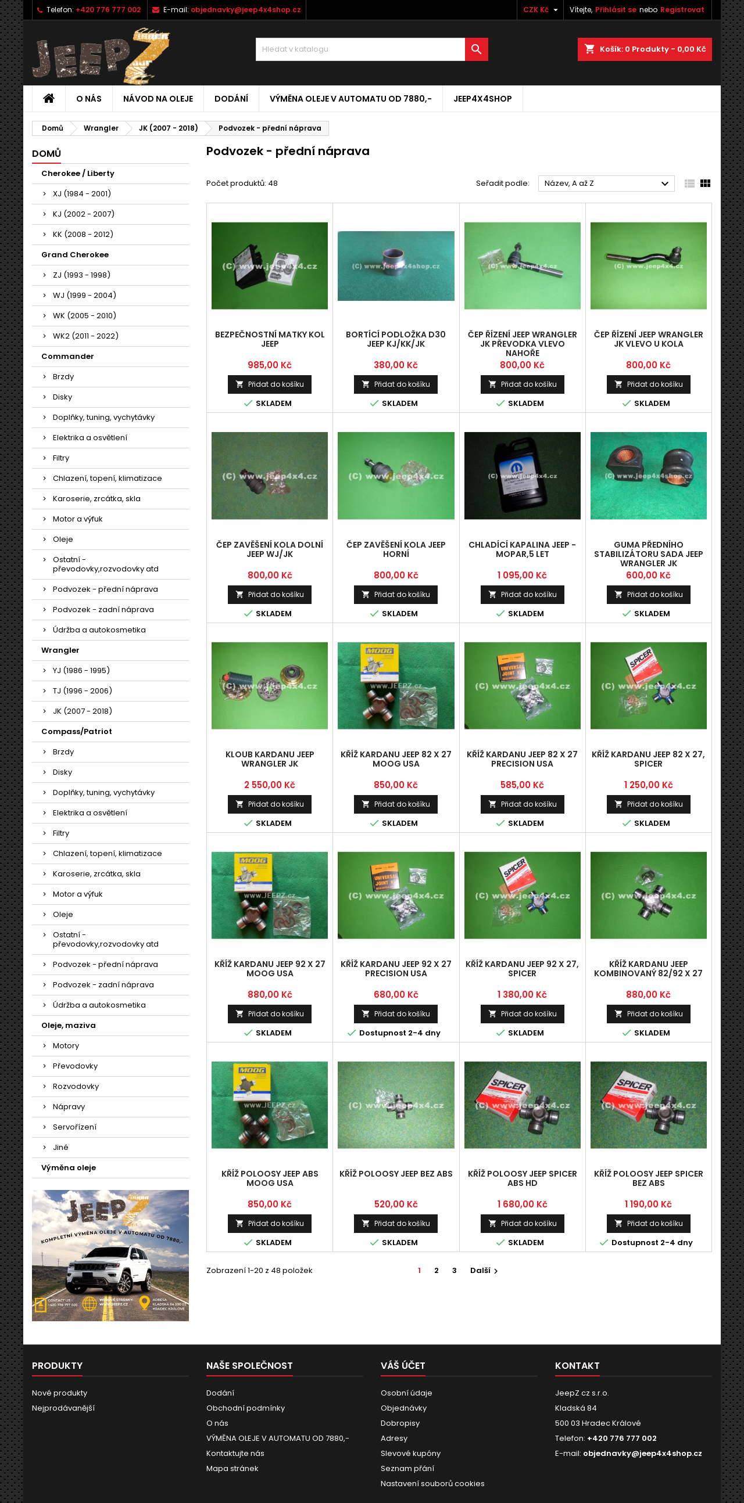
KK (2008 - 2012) (83, 234)
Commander (67, 356)
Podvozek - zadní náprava (103, 609)
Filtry (61, 457)
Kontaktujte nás (235, 1453)
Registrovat (682, 10)
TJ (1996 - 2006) (82, 690)
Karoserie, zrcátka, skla (97, 498)
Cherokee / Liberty (78, 173)
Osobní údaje (406, 1392)
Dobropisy (400, 1423)
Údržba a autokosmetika (99, 629)
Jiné (61, 1147)
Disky (62, 396)
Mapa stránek (232, 1468)
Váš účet (403, 1365)
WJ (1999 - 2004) (84, 295)
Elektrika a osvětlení (90, 437)
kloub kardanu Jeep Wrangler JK (270, 759)
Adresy (394, 1438)
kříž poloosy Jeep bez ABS (396, 1174)
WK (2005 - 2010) (84, 315)
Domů (46, 153)
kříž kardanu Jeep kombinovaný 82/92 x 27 (648, 968)
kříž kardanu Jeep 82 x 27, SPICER (648, 759)
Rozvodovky (76, 1086)
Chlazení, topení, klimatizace (107, 478)
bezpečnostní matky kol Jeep (270, 339)
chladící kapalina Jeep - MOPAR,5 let (522, 549)
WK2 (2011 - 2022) (86, 335)
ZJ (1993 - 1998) (81, 275)
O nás (89, 99)
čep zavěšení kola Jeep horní (396, 549)
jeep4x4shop (482, 99)
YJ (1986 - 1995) (81, 670)
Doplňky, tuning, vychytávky (104, 417)
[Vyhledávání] (372, 49)
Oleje (63, 539)
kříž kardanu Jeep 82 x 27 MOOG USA (396, 759)
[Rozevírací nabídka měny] (542, 10)
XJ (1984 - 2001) (82, 193)
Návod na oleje (158, 99)
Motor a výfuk (78, 518)
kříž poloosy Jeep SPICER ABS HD (522, 1178)
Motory (66, 1045)
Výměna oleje (68, 1167)
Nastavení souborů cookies (433, 1483)
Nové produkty (59, 1392)
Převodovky (75, 1065)
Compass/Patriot (76, 731)
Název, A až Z (608, 184)
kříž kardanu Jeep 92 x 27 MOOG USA (270, 968)
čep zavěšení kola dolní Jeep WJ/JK (269, 549)
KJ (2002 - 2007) (84, 214)
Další (485, 1270)
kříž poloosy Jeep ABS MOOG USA (270, 1178)
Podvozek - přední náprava (105, 589)
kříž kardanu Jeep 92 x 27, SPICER (522, 968)
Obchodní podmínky (245, 1408)
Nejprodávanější (63, 1408)
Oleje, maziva (68, 1025)
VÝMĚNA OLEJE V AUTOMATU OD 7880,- (351, 99)
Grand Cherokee (75, 254)
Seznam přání (407, 1468)
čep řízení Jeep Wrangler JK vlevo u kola (648, 339)
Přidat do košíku (269, 384)
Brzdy (63, 376)
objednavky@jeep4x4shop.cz (246, 10)
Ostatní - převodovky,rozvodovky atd (106, 564)
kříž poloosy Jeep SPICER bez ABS (648, 1178)
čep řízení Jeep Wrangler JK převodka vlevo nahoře (522, 344)
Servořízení (74, 1126)
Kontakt (577, 1365)
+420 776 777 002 (108, 10)
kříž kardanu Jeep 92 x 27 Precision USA (396, 968)
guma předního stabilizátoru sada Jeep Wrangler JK (648, 554)
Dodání (231, 99)
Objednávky (404, 1408)
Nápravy (69, 1106)
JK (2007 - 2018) (82, 711)
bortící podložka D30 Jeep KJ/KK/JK (396, 339)
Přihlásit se (615, 10)
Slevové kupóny (411, 1453)
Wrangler (60, 650)
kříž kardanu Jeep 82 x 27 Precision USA (522, 759)
